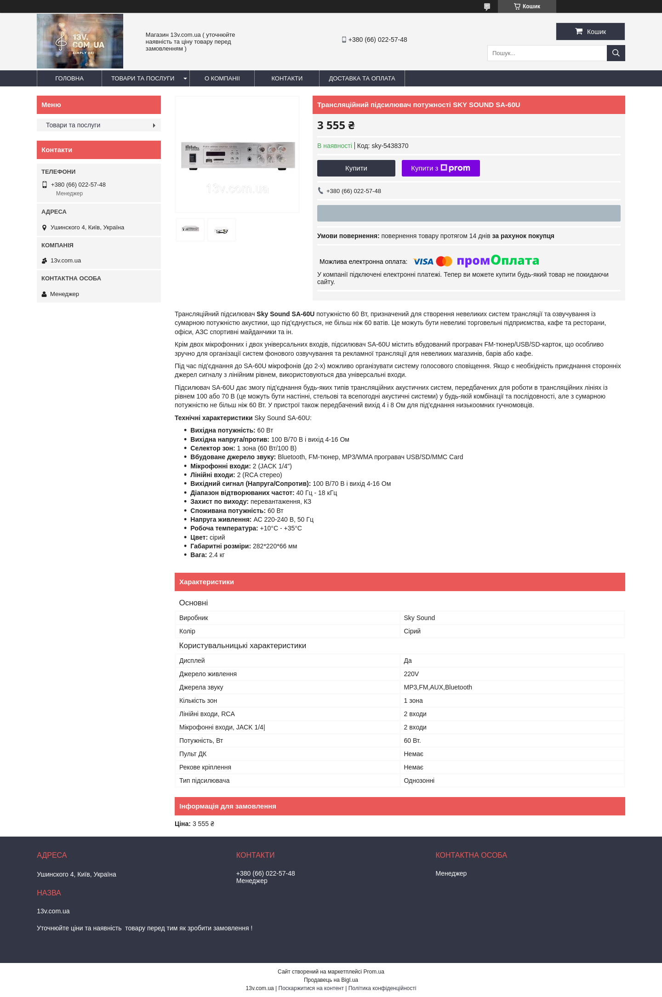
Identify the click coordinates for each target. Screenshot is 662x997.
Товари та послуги (142, 78)
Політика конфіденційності (382, 988)
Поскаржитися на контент (311, 988)
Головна (69, 78)
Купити (356, 168)
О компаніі (222, 78)
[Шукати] (616, 53)
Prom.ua (374, 972)
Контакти (286, 78)
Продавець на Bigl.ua (331, 980)
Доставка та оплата (362, 78)
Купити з (440, 168)
